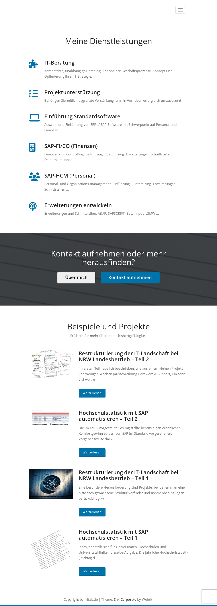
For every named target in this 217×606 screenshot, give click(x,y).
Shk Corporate (124, 599)
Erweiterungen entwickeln (78, 205)
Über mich (76, 277)
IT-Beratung (59, 62)
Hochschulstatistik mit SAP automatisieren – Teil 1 (113, 534)
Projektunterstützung (72, 92)
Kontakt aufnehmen (130, 277)
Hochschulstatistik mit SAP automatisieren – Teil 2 (113, 415)
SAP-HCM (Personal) (70, 175)
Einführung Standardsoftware (82, 116)
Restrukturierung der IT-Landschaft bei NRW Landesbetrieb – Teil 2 (128, 356)
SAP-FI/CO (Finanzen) (71, 145)
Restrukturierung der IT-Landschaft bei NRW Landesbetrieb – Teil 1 (128, 475)
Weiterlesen (92, 393)
